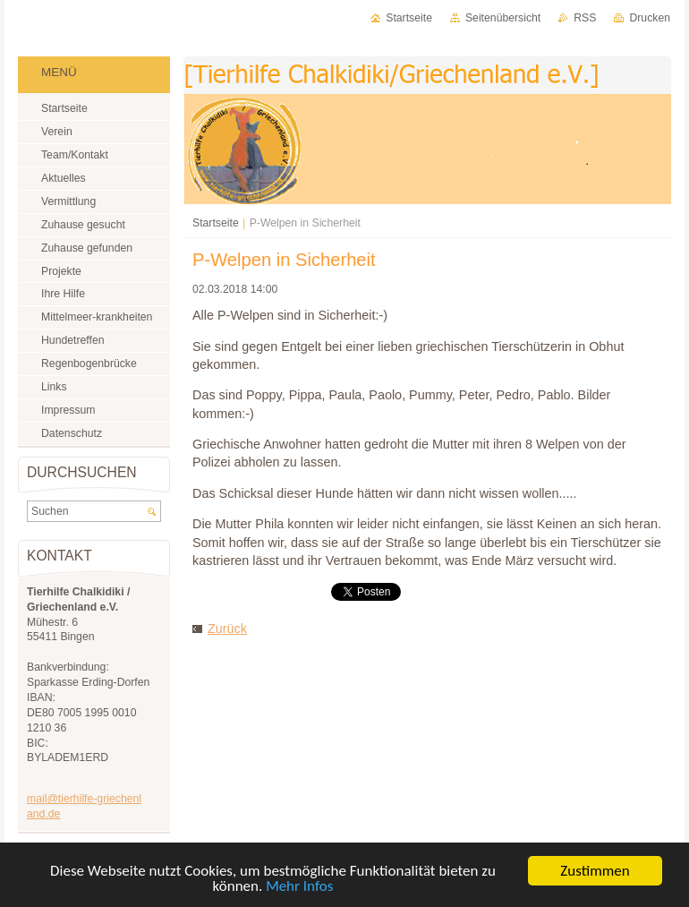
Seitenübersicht (502, 18)
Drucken (649, 18)
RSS (585, 18)
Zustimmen (594, 870)
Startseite (215, 223)
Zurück (227, 628)
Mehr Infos (299, 886)
